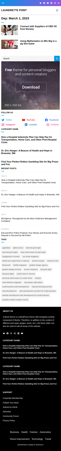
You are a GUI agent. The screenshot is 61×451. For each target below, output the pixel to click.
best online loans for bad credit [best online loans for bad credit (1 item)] (33, 252)
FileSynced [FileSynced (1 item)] (6, 265)
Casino (4, 202)
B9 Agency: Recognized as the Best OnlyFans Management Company (29, 219)
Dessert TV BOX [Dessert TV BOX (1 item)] (52, 261)
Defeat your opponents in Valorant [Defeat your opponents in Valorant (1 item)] (15, 261)
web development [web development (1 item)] (9, 291)
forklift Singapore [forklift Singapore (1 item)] (19, 265)
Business (5, 229)
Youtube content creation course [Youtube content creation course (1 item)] (15, 300)
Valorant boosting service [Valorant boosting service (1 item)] (42, 287)
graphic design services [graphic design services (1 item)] (11, 269)
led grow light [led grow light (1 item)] (46, 269)
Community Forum (11, 416)
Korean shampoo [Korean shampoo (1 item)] (31, 269)
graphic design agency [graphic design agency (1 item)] (38, 265)
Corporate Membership (13, 398)
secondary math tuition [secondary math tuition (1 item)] (33, 282)
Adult (3, 214)
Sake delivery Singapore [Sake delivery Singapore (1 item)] (11, 282)
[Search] (57, 58)
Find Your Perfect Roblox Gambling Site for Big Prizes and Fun (29, 163)
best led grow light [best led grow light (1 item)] (33, 248)
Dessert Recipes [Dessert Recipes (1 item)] (38, 261)
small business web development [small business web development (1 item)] (15, 287)
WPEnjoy (40, 445)
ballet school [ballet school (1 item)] (18, 248)
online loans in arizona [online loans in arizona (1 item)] (26, 274)
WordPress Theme (25, 445)
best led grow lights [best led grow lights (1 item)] (10, 252)
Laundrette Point (14, 10)
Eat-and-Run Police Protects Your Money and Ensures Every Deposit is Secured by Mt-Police (29, 234)
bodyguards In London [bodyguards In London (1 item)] (11, 256)
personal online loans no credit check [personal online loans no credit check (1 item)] (17, 278)
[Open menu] (3, 3)
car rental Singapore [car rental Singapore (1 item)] (31, 256)
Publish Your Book (11, 403)
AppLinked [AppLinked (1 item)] (6, 248)
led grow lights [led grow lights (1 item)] (8, 274)
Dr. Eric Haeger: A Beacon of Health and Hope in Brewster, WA (26, 151)
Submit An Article (10, 407)
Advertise (7, 411)
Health (4, 176)
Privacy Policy (9, 420)
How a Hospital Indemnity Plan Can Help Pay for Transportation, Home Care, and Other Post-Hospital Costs (29, 140)
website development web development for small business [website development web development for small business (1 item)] (25, 295)
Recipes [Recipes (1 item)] (38, 278)
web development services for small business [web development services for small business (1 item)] (37, 291)
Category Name (9, 129)
